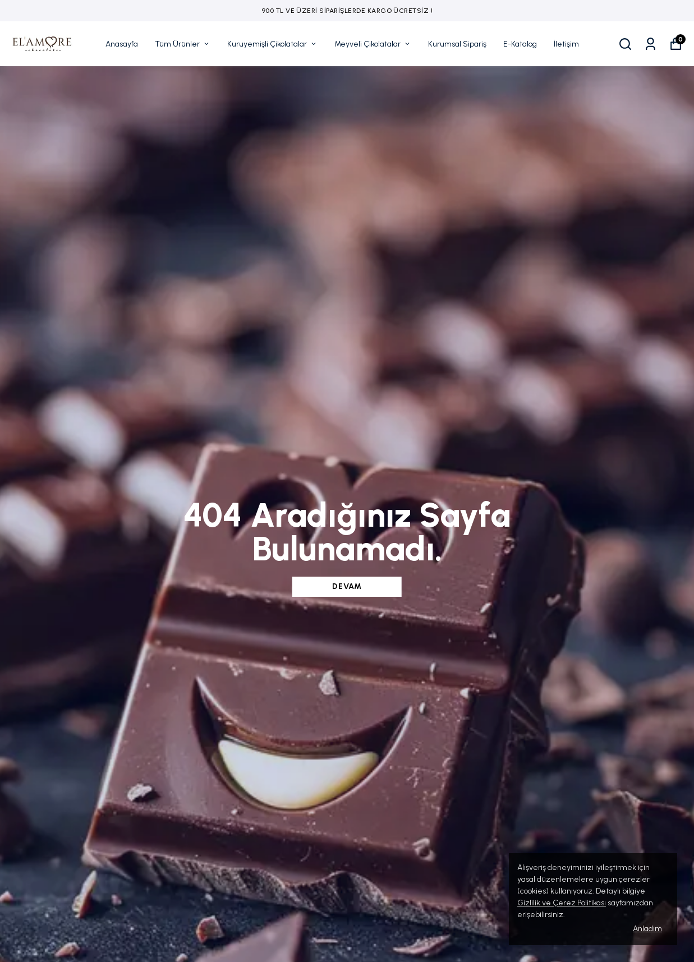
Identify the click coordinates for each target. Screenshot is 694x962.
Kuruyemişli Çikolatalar (272, 44)
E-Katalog (520, 44)
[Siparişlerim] (651, 44)
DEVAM (347, 586)
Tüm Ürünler (182, 44)
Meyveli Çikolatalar (372, 44)
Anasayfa (121, 44)
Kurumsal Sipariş (457, 44)
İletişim (566, 44)
